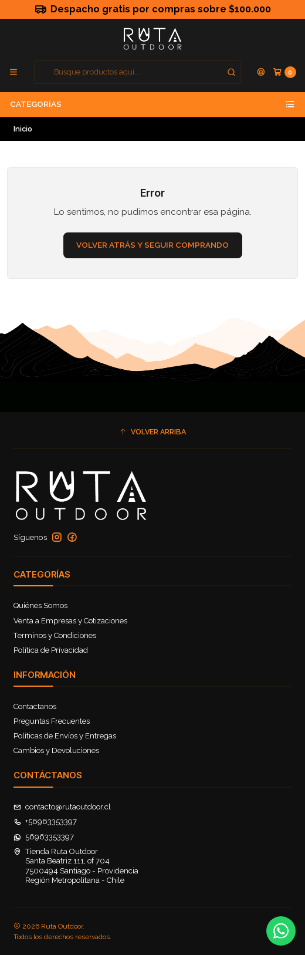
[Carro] (284, 72)
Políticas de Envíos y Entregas (64, 735)
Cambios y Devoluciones (56, 750)
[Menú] (13, 72)
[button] (152, 432)
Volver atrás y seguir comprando (152, 244)
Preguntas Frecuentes (51, 721)
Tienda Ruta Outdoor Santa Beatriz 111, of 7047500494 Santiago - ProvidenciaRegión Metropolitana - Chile (76, 866)
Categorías (152, 104)
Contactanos (34, 706)
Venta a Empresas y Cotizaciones (70, 620)
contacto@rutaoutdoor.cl (62, 806)
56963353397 (43, 836)
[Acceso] (261, 72)
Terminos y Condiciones (54, 635)
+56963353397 (45, 821)
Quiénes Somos (40, 605)
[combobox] (138, 72)
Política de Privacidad (50, 650)
